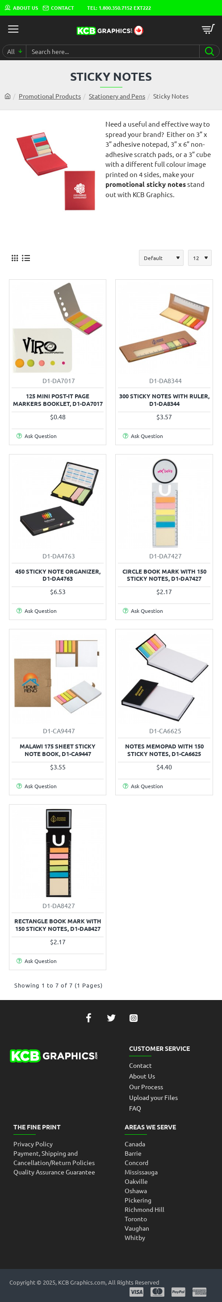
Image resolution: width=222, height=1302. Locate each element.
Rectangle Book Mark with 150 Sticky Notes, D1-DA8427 (57, 925)
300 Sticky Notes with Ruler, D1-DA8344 (164, 400)
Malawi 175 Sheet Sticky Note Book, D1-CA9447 (58, 750)
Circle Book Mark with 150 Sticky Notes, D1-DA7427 (164, 575)
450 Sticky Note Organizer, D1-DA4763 (58, 575)
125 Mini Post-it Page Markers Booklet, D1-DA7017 (58, 400)
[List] (25, 257)
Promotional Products (50, 96)
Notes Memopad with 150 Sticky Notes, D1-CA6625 (164, 750)
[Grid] (14, 257)
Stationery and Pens (117, 96)
